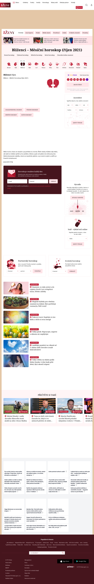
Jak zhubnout (10, 542)
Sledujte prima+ (64, 2)
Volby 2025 (20, 545)
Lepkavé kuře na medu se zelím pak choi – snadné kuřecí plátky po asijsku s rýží (80, 473)
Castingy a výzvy (29, 565)
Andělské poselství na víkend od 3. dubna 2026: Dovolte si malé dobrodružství (43, 347)
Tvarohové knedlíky (83, 545)
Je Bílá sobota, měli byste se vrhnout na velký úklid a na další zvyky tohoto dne (57, 489)
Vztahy (32, 2)
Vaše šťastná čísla (84, 75)
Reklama (7, 565)
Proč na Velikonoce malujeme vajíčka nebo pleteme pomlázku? (57, 519)
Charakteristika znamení (65, 55)
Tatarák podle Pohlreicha (38, 545)
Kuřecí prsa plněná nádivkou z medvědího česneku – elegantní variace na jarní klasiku (79, 489)
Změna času (46, 542)
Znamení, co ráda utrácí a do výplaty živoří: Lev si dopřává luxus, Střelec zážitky (42, 289)
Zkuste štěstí (78, 84)
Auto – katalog (83, 542)
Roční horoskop (50, 55)
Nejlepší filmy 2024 (20, 542)
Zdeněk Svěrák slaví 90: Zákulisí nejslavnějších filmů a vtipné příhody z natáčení (80, 41)
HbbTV (7, 568)
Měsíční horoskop (36, 55)
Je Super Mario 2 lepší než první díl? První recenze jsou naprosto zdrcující (12, 527)
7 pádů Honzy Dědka (10, 545)
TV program (38, 542)
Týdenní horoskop (22, 55)
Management (28, 560)
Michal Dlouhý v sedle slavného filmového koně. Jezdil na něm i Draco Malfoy (16, 418)
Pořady (73, 2)
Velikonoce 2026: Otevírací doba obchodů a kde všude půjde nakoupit (51, 40)
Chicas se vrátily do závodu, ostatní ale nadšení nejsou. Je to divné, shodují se (36, 473)
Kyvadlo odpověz (77, 198)
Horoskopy (45, 2)
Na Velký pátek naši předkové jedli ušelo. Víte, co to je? (58, 526)
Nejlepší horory (30, 542)
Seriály (38, 2)
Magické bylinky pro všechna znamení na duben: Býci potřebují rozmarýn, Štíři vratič (43, 303)
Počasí (56, 542)
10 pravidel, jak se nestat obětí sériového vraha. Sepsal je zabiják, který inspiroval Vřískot (58, 481)
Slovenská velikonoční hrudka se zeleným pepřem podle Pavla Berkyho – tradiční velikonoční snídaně (79, 482)
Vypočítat (37, 270)
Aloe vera (49, 545)
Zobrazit (71, 270)
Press (26, 562)
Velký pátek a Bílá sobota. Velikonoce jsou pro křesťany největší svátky (56, 511)
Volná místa (8, 562)
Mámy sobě (54, 2)
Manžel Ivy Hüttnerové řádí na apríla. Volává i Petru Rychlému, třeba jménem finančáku (35, 481)
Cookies (7, 573)
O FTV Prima (8, 560)
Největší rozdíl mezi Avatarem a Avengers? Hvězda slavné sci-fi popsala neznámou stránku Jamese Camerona (12, 520)
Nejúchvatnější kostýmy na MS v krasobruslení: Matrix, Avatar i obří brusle (21, 40)
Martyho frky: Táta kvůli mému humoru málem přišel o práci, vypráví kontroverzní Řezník (35, 511)
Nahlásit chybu (9, 578)
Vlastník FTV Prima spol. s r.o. (13, 575)
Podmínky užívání (10, 570)
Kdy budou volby (63, 542)
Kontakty (27, 568)
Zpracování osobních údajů (32, 570)
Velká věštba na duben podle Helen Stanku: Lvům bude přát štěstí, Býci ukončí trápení (42, 362)
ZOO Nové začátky (74, 542)
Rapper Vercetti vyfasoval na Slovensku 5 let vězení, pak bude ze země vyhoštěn (36, 519)
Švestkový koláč (52, 547)
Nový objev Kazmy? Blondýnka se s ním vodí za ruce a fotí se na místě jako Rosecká (36, 527)
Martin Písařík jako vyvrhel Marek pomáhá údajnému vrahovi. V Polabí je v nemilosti (69, 419)
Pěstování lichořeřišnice (59, 545)
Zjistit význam (77, 122)
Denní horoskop (9, 55)
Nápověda (27, 573)
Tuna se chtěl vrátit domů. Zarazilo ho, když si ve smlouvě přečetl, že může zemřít (43, 419)
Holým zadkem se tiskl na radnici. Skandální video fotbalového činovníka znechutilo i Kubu (13, 481)
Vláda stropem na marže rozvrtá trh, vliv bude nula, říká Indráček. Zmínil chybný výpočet (13, 489)
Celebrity (25, 2)
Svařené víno (27, 545)
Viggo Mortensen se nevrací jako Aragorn (13, 510)
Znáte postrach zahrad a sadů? (58, 471)
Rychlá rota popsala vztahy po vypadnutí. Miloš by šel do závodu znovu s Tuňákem (35, 489)
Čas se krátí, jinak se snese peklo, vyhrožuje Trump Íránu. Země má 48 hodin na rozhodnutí (13, 473)
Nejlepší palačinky (42, 547)
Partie (51, 542)
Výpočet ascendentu (71, 545)
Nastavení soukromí (30, 578)
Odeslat (52, 180)
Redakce (27, 575)
